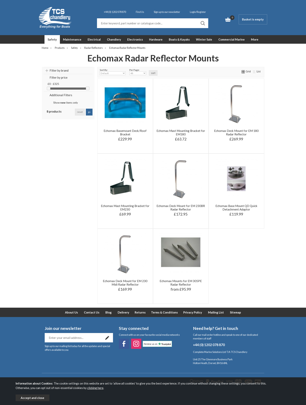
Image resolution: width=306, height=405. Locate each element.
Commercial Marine (231, 39)
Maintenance (72, 39)
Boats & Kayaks (179, 39)
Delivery (123, 312)
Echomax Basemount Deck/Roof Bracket (125, 132)
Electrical (94, 39)
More (254, 39)
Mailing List (216, 312)
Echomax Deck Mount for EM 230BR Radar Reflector (181, 207)
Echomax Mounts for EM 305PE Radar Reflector (181, 282)
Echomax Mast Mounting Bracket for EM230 (125, 207)
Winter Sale (204, 39)
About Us (71, 312)
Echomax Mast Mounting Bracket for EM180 (181, 132)
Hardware (156, 39)
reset (80, 112)
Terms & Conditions (164, 312)
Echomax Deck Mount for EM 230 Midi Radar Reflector (125, 282)
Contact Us (91, 312)
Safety (52, 39)
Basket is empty (253, 19)
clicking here (95, 388)
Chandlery (114, 39)
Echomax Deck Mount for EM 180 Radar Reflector (236, 132)
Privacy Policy (192, 312)
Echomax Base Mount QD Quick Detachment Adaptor (236, 207)
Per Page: (137, 71)
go (89, 112)
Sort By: (112, 71)
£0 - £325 (53, 83)
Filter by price (59, 77)
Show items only (65, 102)
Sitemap (235, 312)
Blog (108, 312)
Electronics (135, 39)
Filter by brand (59, 70)
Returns (140, 312)
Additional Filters (61, 95)
